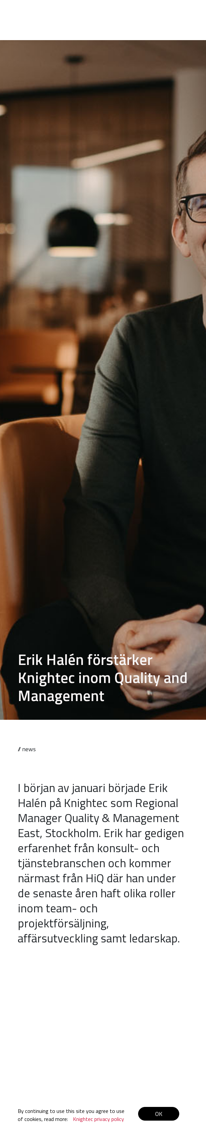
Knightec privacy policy (98, 1119)
